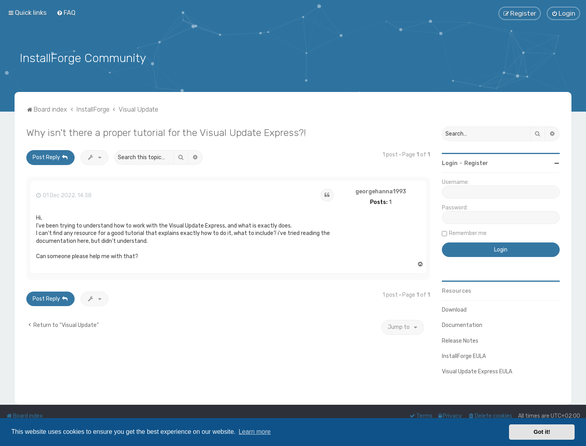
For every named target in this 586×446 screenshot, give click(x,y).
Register (476, 162)
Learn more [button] (254, 431)
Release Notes (460, 340)
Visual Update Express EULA (477, 370)
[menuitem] (66, 12)
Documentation (462, 324)
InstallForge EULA (464, 355)
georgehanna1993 (380, 191)
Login (450, 162)
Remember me (468, 232)
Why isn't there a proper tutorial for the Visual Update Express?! (166, 132)
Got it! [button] (542, 432)
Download (454, 309)
